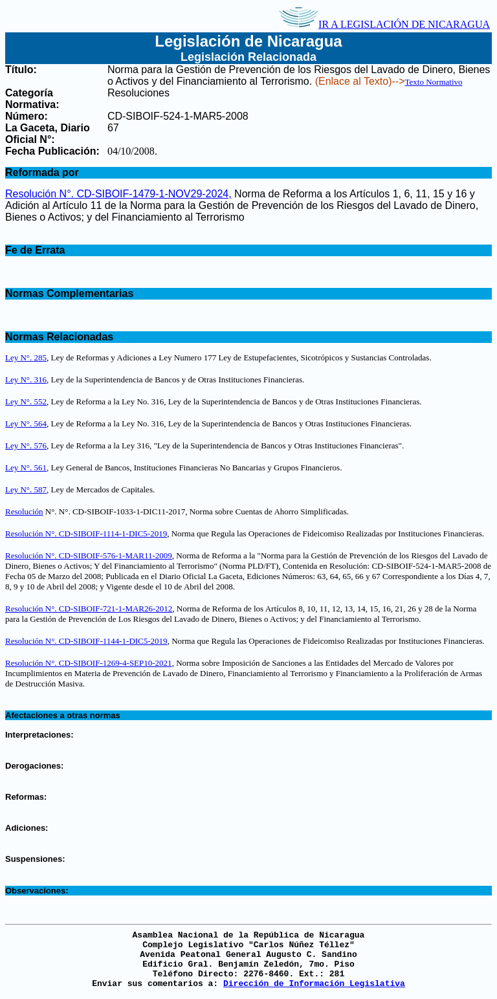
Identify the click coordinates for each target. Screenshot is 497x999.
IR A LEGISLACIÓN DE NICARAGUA (384, 24)
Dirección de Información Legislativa (314, 984)
